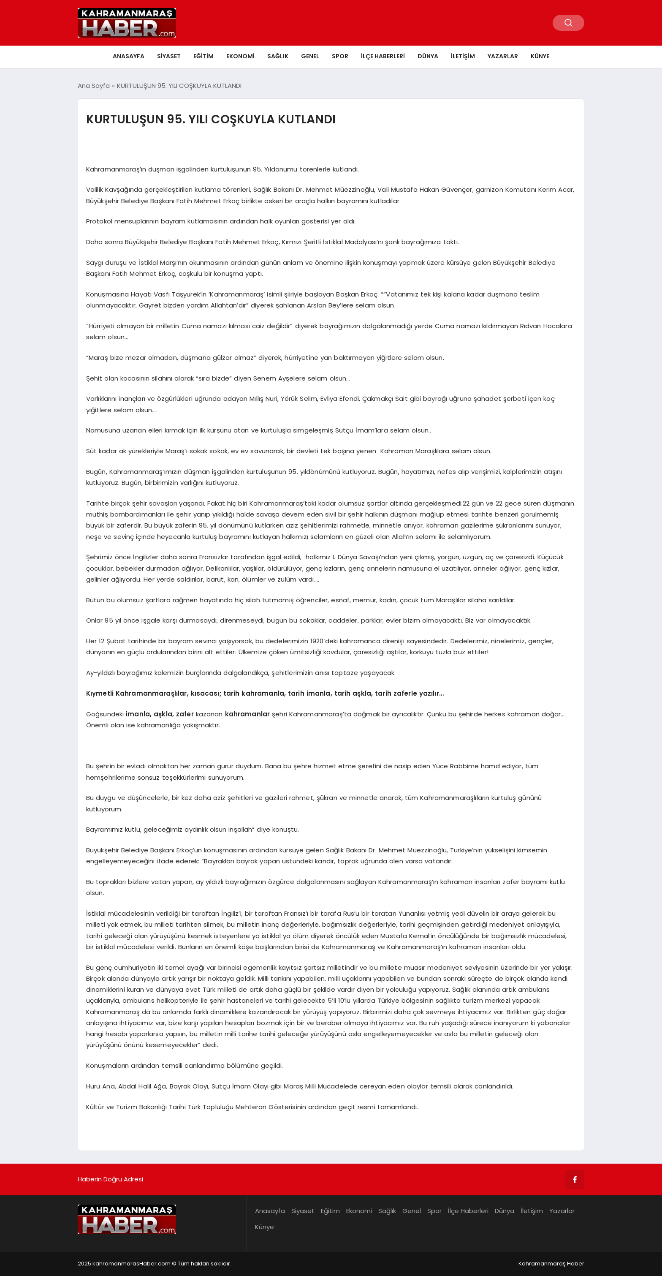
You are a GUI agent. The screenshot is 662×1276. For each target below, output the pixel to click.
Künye (540, 56)
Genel (310, 56)
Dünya (428, 56)
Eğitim (203, 56)
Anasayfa (128, 56)
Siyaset (169, 56)
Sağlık (277, 56)
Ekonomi (240, 56)
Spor (340, 56)
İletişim (463, 56)
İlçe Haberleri (383, 56)
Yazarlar (503, 56)
